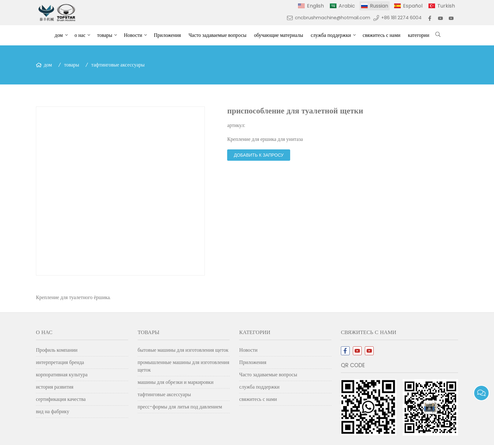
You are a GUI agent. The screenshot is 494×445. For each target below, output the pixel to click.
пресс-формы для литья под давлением (180, 406)
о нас (80, 35)
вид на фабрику (52, 411)
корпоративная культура (62, 374)
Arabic (347, 5)
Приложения (167, 35)
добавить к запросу (259, 155)
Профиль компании (57, 350)
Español (412, 5)
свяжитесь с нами (381, 35)
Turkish (446, 5)
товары (104, 35)
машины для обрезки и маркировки (176, 382)
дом (59, 35)
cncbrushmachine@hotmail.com (332, 17)
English (315, 5)
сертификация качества (61, 399)
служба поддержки (331, 35)
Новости (133, 35)
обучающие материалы (278, 35)
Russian (379, 5)
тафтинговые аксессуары (118, 64)
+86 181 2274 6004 (401, 17)
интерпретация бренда (60, 362)
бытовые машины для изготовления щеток (183, 350)
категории (418, 35)
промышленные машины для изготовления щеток (183, 366)
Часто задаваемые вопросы (217, 35)
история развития (54, 386)
